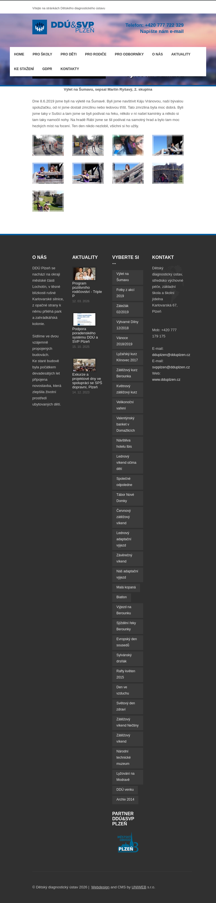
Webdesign (100, 887)
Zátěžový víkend (123, 738)
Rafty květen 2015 (125, 674)
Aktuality (180, 54)
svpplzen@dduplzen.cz (171, 367)
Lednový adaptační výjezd (123, 539)
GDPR (47, 69)
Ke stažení (24, 69)
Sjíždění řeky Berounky (126, 626)
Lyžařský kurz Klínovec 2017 (127, 357)
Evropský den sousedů (126, 642)
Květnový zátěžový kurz (126, 389)
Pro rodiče (94, 53)
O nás (156, 53)
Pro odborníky (129, 54)
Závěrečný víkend (124, 558)
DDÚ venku (125, 790)
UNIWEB (139, 887)
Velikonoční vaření (125, 405)
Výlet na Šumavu (122, 277)
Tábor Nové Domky (125, 498)
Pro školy (42, 54)
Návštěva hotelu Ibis (124, 443)
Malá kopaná (126, 587)
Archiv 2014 (125, 799)
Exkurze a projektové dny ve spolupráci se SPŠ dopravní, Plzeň (87, 380)
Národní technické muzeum (123, 757)
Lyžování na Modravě (125, 777)
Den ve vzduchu (122, 690)
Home (19, 54)
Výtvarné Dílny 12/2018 (127, 325)
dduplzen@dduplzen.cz (171, 355)
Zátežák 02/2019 (122, 309)
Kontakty (69, 69)
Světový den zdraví (125, 706)
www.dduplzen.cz (166, 379)
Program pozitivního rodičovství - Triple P (87, 289)
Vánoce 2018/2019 (124, 341)
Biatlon (121, 597)
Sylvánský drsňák (124, 658)
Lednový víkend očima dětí (126, 462)
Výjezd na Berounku (123, 610)
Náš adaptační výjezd (127, 574)
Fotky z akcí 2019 (125, 293)
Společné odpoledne (124, 482)
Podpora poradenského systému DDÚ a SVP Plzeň (85, 335)
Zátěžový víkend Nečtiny (127, 722)
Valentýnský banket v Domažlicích (125, 424)
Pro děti (69, 54)
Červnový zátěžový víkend (123, 517)
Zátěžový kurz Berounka (127, 373)
